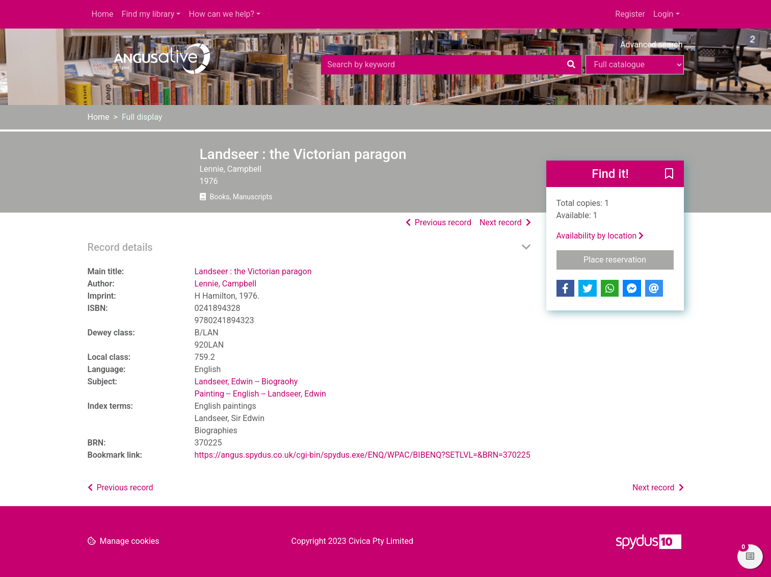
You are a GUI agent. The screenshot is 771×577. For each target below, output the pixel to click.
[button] (669, 174)
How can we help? (221, 14)
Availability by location (600, 236)
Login (663, 14)
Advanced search (651, 44)
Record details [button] (120, 247)
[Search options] (635, 64)
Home (103, 14)
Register (630, 14)
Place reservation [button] (628, 259)
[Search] (571, 64)
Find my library (148, 14)
